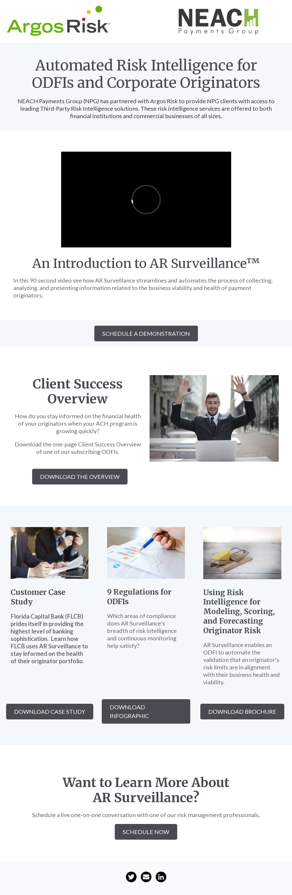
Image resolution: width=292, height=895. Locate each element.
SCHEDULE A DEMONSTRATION (146, 333)
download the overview (80, 476)
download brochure (242, 711)
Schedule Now (146, 831)
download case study (49, 711)
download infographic (129, 711)
